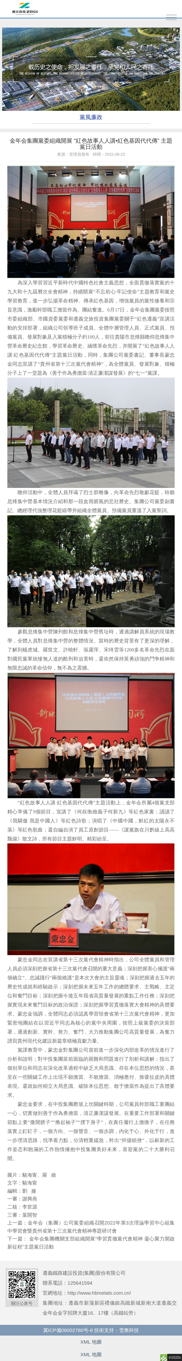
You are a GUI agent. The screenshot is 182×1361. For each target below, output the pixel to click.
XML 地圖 (91, 1342)
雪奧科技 (129, 1330)
